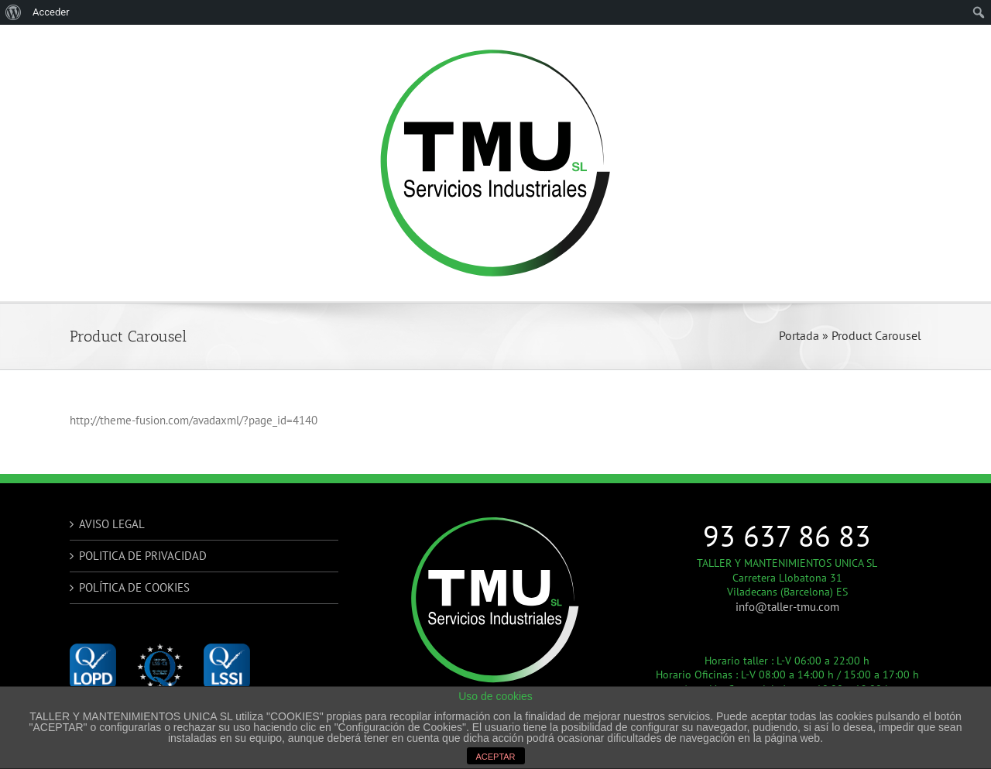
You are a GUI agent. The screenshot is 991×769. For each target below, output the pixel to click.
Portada (799, 335)
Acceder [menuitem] (51, 12)
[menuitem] (13, 12)
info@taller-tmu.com (787, 606)
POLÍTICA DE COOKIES (134, 587)
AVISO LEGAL (112, 524)
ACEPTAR (495, 756)
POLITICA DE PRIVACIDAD (143, 555)
